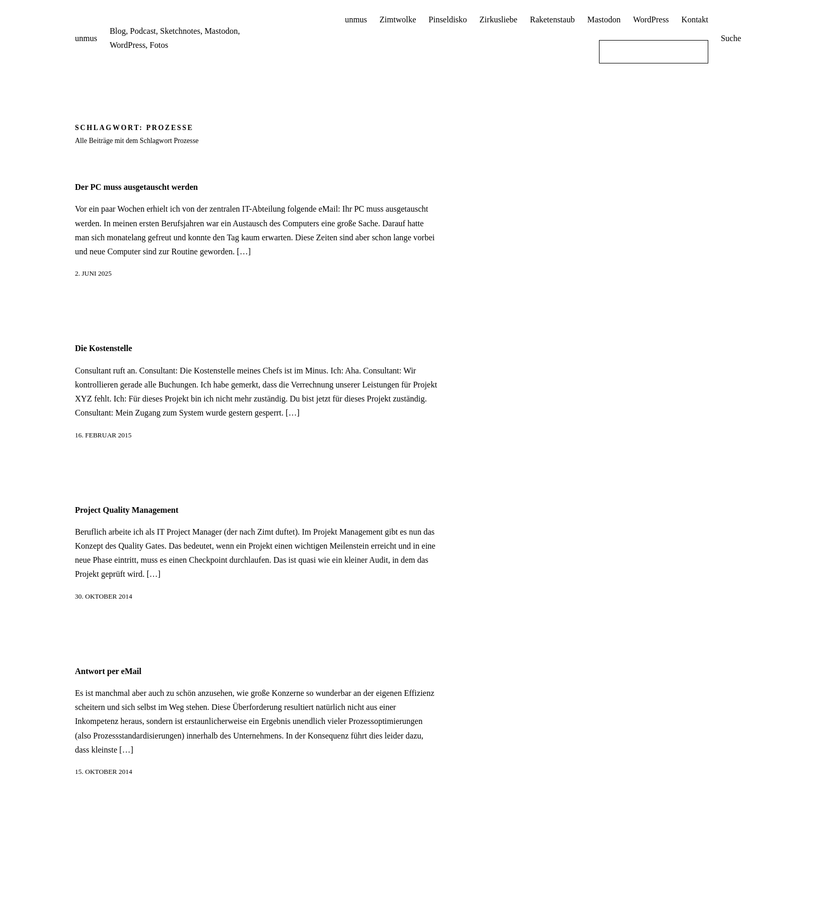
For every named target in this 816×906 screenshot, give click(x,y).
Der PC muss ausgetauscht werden (136, 187)
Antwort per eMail (108, 671)
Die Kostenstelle (103, 348)
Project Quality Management (126, 510)
